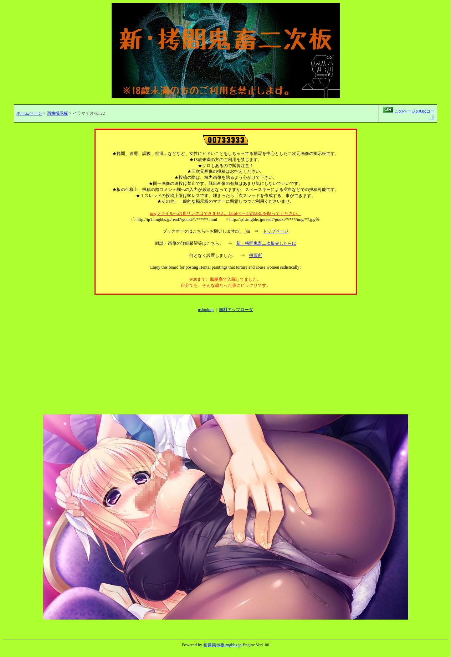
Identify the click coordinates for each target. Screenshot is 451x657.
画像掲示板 (57, 113)
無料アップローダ (236, 309)
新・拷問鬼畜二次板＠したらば (266, 243)
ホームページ (29, 113)
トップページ (275, 231)
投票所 (255, 255)
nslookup (206, 309)
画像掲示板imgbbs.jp (222, 644)
